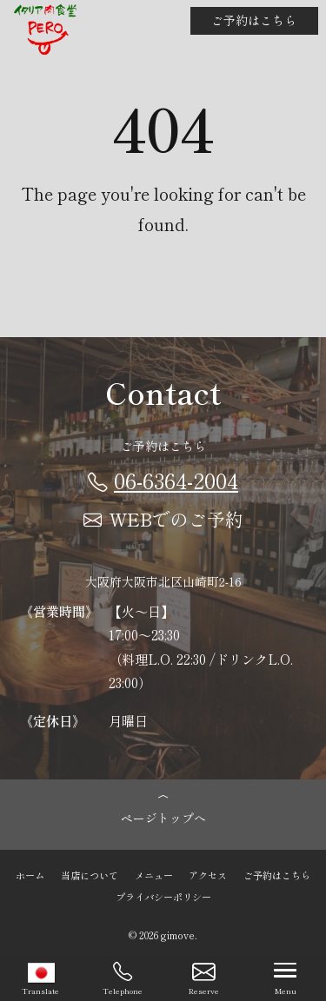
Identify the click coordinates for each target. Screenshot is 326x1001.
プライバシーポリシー (163, 896)
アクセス (208, 875)
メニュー (154, 875)
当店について (89, 875)
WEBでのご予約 (163, 519)
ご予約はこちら (253, 20)
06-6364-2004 (163, 479)
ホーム (30, 875)
